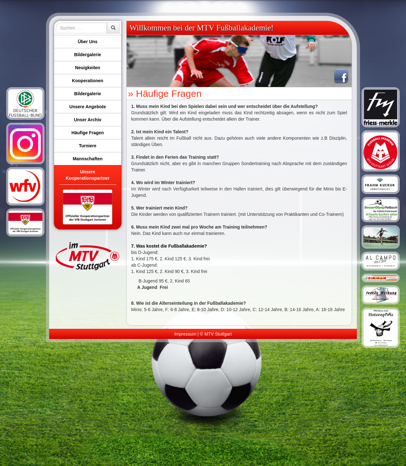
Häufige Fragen (87, 132)
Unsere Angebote (87, 106)
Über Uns (87, 41)
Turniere (87, 145)
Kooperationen (87, 80)
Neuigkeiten (87, 67)
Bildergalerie (87, 54)
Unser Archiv (88, 119)
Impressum (185, 333)
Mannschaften (87, 158)
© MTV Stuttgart (216, 333)
